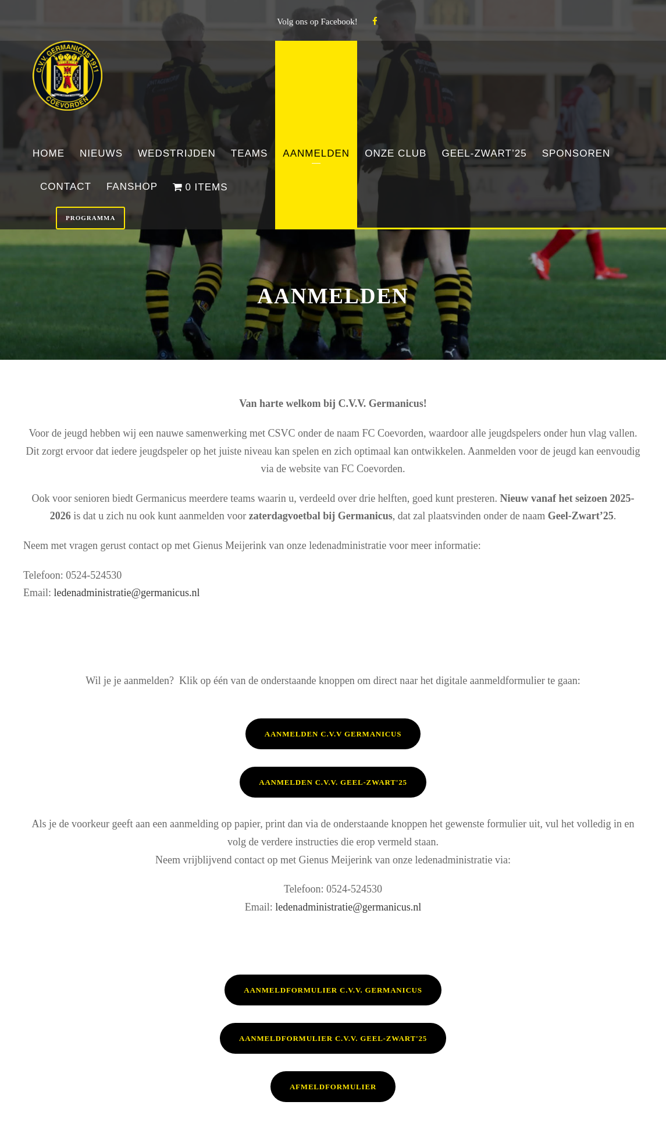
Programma (90, 217)
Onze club (395, 153)
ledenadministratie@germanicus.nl (127, 592)
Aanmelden (316, 153)
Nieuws (101, 153)
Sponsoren (576, 153)
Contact (65, 186)
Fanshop (132, 186)
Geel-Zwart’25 (483, 153)
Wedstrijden (177, 153)
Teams (249, 153)
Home (49, 153)
